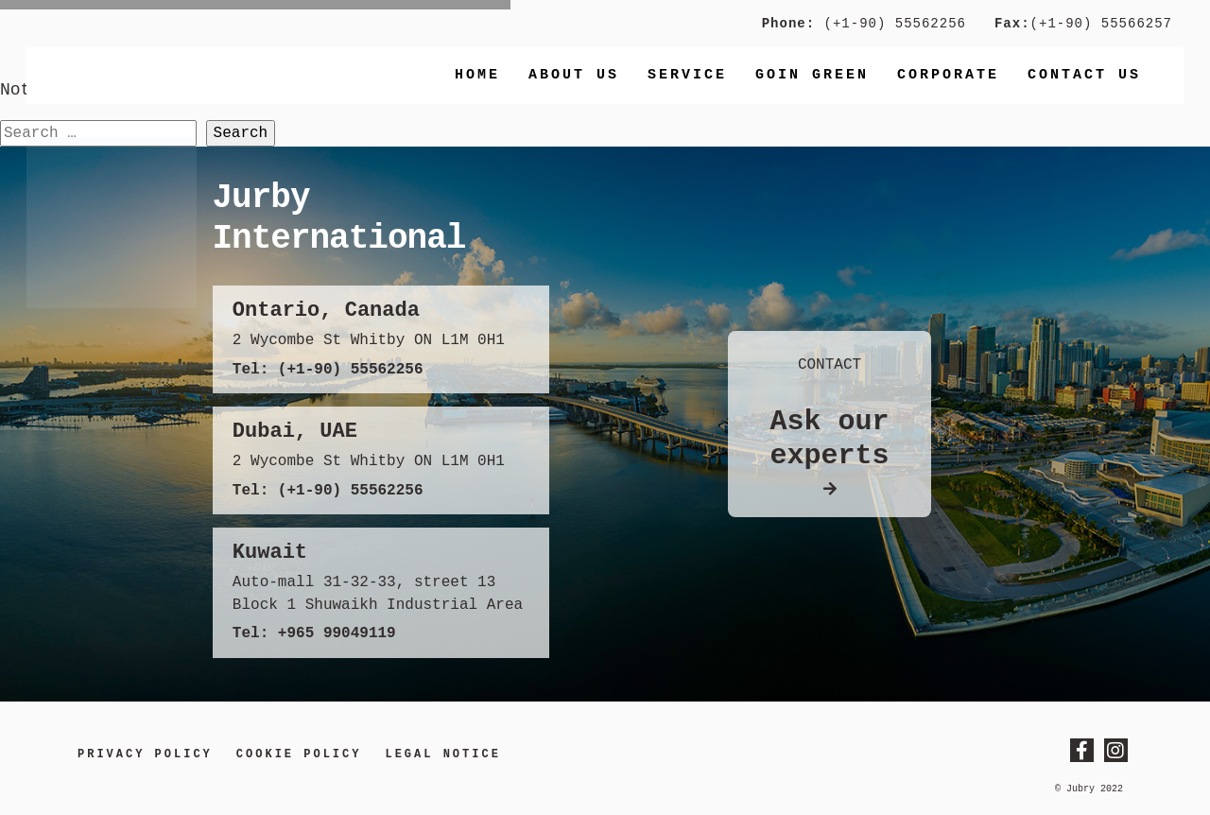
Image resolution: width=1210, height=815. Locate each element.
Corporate (948, 75)
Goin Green (812, 75)
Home (477, 75)
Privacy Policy (145, 754)
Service (687, 75)
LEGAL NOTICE (442, 754)
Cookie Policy (299, 754)
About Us (573, 75)
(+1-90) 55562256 (890, 23)
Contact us (1084, 75)
